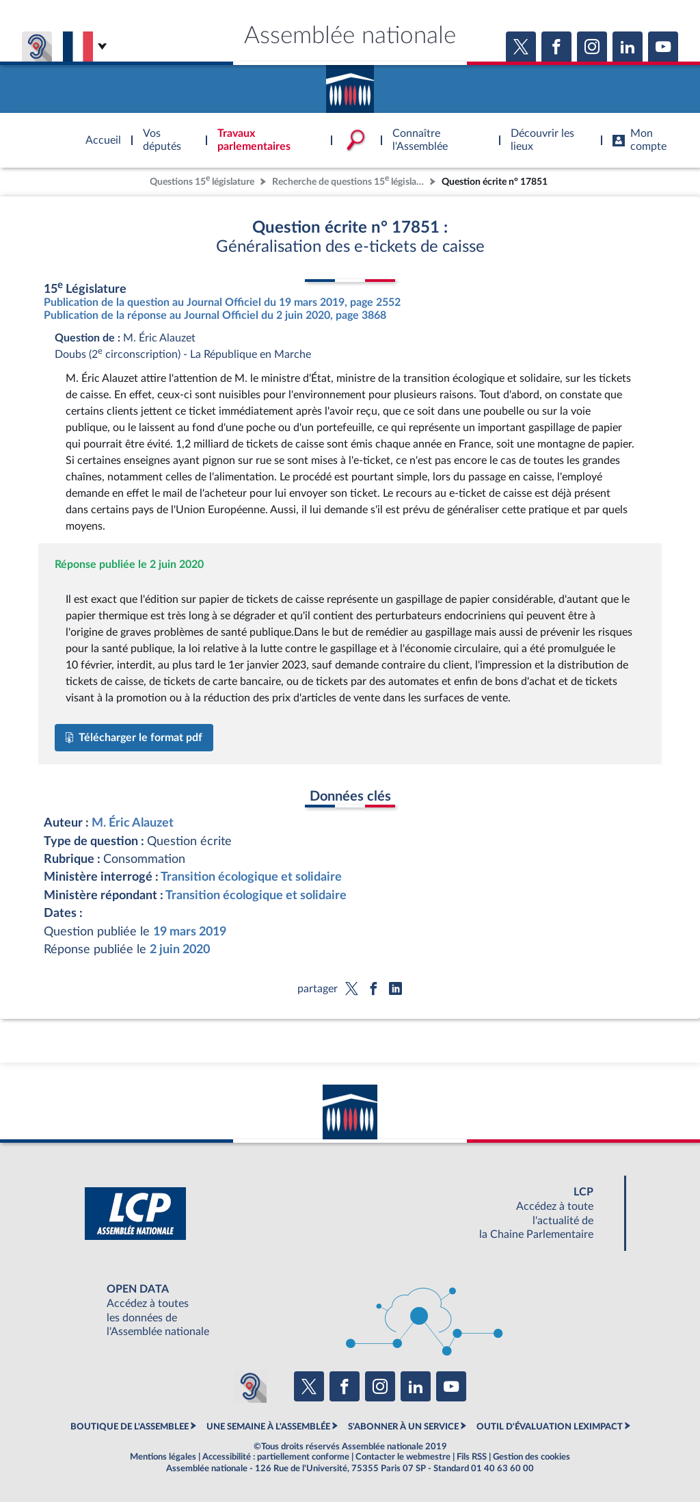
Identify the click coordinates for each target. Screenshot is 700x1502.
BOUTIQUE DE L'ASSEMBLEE (129, 1427)
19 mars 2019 (189, 931)
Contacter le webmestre (402, 1457)
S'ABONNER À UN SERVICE (403, 1427)
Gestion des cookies (531, 1457)
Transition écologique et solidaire (251, 877)
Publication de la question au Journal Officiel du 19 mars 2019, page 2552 (222, 302)
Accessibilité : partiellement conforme (275, 1457)
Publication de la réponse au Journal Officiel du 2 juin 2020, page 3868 (215, 315)
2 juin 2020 (180, 949)
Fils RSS (472, 1457)
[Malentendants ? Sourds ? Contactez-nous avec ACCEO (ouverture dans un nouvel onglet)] (250, 1386)
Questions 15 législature (202, 180)
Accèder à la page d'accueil (350, 84)
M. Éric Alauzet (133, 823)
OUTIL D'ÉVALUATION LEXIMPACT (549, 1427)
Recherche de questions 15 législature (349, 180)
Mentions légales (163, 1457)
